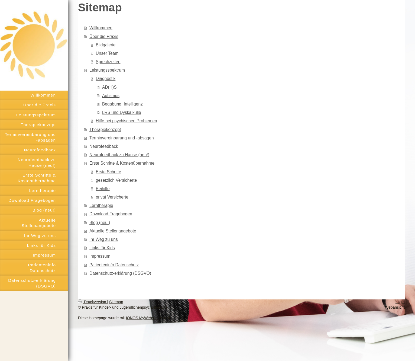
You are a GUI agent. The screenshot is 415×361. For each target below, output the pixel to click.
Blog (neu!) (99, 222)
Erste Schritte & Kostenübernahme (121, 163)
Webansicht (395, 307)
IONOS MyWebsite (142, 318)
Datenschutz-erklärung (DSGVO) (120, 273)
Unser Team (107, 53)
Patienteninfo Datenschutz (114, 265)
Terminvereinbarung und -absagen (121, 138)
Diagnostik (106, 78)
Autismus (110, 95)
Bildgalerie (106, 45)
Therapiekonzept (105, 129)
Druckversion (92, 302)
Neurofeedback (103, 146)
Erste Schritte (108, 172)
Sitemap (116, 302)
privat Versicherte (112, 197)
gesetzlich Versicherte (116, 180)
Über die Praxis (103, 36)
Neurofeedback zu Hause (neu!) (119, 154)
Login (400, 302)
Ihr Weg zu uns (103, 239)
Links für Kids (102, 247)
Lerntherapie (101, 205)
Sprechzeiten (108, 61)
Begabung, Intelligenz (122, 104)
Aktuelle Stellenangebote (112, 231)
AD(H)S (109, 87)
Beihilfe (103, 188)
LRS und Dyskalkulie (121, 112)
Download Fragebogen (110, 214)
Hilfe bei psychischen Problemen (126, 121)
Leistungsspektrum (107, 70)
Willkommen (100, 27)
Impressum (99, 256)
